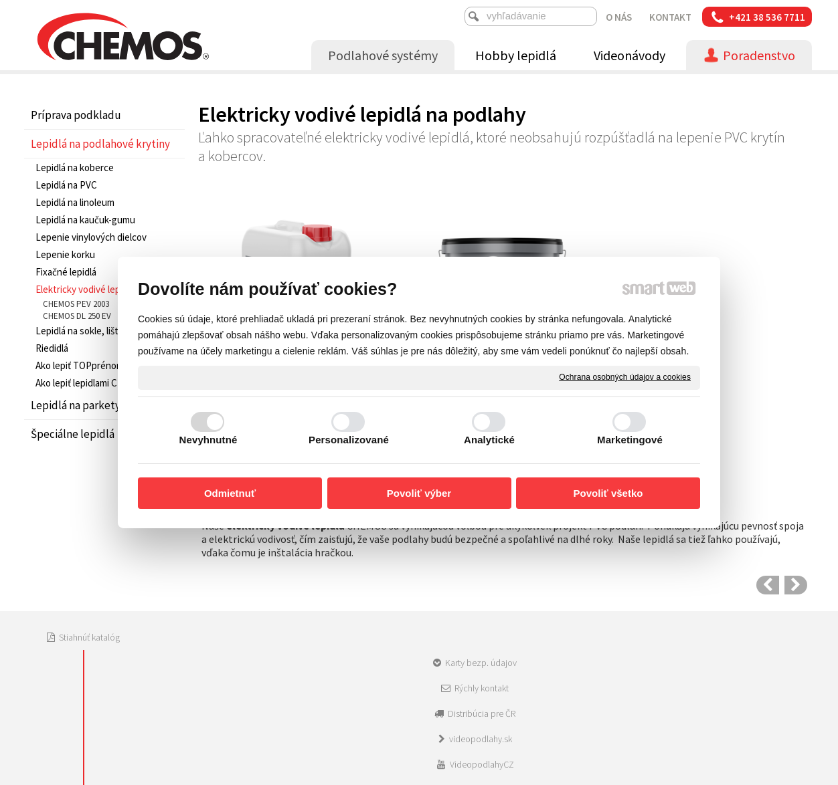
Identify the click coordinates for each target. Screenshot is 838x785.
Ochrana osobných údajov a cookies (625, 377)
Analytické (489, 439)
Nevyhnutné (208, 439)
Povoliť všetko (608, 493)
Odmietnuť (230, 493)
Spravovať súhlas (627, 676)
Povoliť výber (419, 493)
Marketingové (630, 439)
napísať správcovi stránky (407, 676)
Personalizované (349, 439)
